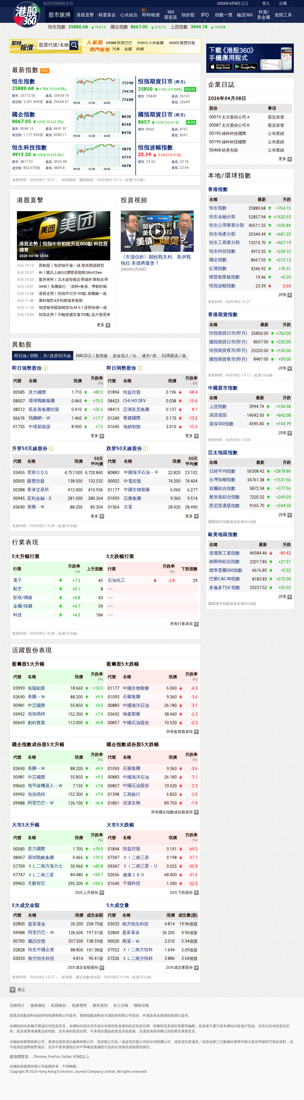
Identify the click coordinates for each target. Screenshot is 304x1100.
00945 (19, 498)
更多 (100, 325)
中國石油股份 (136, 722)
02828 (19, 950)
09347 (113, 866)
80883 (113, 472)
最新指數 (25, 69)
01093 (113, 498)
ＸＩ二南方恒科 (137, 949)
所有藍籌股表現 (179, 731)
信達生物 (131, 802)
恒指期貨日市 (162, 81)
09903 (19, 883)
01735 (19, 426)
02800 (19, 924)
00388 (19, 490)
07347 (113, 857)
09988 (19, 803)
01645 (113, 426)
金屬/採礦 (22, 606)
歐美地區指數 (223, 534)
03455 (19, 472)
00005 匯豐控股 (182, 43)
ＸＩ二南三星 (136, 857)
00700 (19, 941)
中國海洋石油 (136, 705)
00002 (113, 481)
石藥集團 (132, 498)
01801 (113, 803)
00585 (19, 392)
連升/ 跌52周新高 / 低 (164, 355)
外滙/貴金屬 (263, 14)
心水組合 (129, 15)
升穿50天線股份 (30, 448)
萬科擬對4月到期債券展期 (61, 300)
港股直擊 (85, 15)
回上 (21, 989)
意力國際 (37, 392)
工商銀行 (131, 794)
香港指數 (218, 189)
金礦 (128, 49)
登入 (266, 3)
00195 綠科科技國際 (227, 133)
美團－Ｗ (36, 506)
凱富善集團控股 (44, 409)
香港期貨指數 (223, 314)
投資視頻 (134, 200)
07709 (19, 866)
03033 (19, 958)
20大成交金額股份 (83, 967)
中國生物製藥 (137, 489)
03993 (19, 688)
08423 (113, 401)
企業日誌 (221, 84)
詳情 (282, 294)
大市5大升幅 (26, 825)
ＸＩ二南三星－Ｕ (140, 866)
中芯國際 (36, 705)
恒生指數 (23, 81)
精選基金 (107, 15)
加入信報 (121, 1005)
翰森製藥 (131, 714)
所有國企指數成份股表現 (172, 812)
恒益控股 (132, 392)
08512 (19, 409)
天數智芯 (36, 883)
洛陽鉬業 (36, 688)
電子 (17, 580)
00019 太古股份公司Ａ (229, 117)
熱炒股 (188, 15)
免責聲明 (79, 1005)
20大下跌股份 (181, 892)
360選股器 (170, 14)
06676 (19, 418)
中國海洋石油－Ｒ (141, 472)
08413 (113, 409)
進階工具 (283, 15)
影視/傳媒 (22, 597)
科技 (17, 614)
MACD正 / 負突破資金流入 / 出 (106, 355)
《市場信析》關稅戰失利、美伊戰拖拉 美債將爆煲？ (156, 262)
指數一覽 (224, 15)
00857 (113, 722)
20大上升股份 (86, 892)
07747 (19, 874)
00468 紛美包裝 (223, 150)
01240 (113, 418)
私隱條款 (58, 1005)
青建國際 (132, 418)
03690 (19, 507)
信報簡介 (17, 1005)
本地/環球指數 (229, 175)
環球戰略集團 (42, 400)
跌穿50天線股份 (124, 448)
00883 (113, 705)
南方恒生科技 (41, 958)
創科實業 (36, 722)
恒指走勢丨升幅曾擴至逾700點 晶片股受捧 (74, 314)
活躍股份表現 (32, 650)
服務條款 (38, 1005)
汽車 (116, 49)
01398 (113, 794)
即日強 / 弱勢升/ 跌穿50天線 (42, 355)
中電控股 (132, 481)
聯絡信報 (141, 1005)
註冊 (283, 3)
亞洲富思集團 (136, 409)
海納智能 (132, 426)
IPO (205, 15)
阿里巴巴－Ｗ (41, 802)
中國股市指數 (223, 388)
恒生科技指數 (29, 147)
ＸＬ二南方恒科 (137, 958)
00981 (19, 705)
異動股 (22, 344)
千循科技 (131, 883)
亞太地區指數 (223, 452)
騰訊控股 (37, 941)
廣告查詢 (100, 1005)
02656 (113, 874)
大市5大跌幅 (120, 825)
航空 (17, 588)
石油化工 (116, 580)
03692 (113, 714)
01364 (113, 507)
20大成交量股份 (179, 967)
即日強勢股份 (27, 368)
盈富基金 (37, 924)
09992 (19, 714)
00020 (113, 941)
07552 (113, 950)
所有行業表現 (181, 624)
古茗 (128, 506)
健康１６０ (134, 874)
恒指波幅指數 (155, 147)
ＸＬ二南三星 (41, 874)
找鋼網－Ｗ (39, 418)
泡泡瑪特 (36, 714)
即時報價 (151, 15)
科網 (140, 49)
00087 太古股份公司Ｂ (229, 125)
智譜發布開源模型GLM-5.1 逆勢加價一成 (73, 307)
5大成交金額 (26, 905)
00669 (19, 722)
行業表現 (25, 542)
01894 (113, 392)
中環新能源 (39, 426)
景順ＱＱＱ (37, 472)
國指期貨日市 (162, 114)
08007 (19, 401)
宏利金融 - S (39, 498)
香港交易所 (38, 489)
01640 (113, 883)
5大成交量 (117, 905)
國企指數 (23, 114)
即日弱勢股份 (121, 368)
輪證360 (245, 15)
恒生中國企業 (41, 949)
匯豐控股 (36, 481)
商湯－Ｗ (131, 941)
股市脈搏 (59, 14)
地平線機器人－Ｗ (45, 785)
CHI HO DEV (134, 400)
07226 (113, 958)
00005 (19, 481)
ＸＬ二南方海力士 (45, 866)
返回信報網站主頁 (58, 3)
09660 (19, 786)
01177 (113, 490)
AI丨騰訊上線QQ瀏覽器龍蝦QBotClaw (70, 272)
